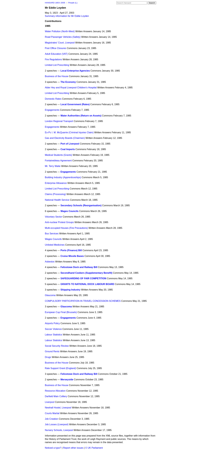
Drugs (48, 357)
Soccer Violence (53, 329)
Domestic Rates (53, 99)
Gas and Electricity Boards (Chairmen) (65, 138)
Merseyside (66, 379)
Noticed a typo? (53, 448)
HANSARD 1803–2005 (55, 3)
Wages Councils (69, 211)
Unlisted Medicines (55, 245)
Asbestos (50, 261)
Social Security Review (57, 346)
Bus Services (52, 233)
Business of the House (56, 76)
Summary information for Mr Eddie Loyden (67, 16)
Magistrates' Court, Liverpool (60, 42)
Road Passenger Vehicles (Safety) (63, 37)
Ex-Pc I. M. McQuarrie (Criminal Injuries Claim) (69, 132)
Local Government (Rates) (75, 104)
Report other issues (73, 448)
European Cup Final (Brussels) (61, 312)
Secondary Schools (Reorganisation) (80, 205)
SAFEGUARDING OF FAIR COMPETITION (83, 278)
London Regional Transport (59, 121)
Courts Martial (52, 413)
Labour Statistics (53, 334)
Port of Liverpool (69, 143)
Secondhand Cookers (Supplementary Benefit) (86, 273)
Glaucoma (50, 295)
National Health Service (57, 200)
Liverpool (49, 402)
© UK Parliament (94, 448)
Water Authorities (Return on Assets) (80, 115)
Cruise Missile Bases (72, 256)
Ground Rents (52, 351)
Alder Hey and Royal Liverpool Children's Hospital (71, 87)
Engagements (52, 110)
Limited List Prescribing (57, 65)
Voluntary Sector (53, 216)
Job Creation (51, 419)
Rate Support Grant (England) (60, 368)
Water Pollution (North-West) (60, 31)
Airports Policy (52, 323)
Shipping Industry (70, 289)
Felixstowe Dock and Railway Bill (78, 267)
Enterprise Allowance (56, 183)
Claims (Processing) (55, 194)
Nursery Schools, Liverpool (59, 430)
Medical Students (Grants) (58, 155)
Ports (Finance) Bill (71, 250)
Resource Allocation (55, 391)
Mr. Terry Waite (53, 166)
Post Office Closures (55, 48)
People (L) (72, 3)
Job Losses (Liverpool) (57, 424)
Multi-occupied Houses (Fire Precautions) (66, 228)
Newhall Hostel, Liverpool (58, 407)
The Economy (68, 82)
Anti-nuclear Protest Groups (59, 222)
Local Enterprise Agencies (75, 70)
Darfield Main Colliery (56, 396)
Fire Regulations (53, 59)
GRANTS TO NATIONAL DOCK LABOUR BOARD (87, 284)
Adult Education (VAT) (56, 54)
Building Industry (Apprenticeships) (63, 177)
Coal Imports (67, 149)
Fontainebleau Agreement (58, 160)
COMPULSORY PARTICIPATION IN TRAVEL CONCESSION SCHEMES (83, 301)
